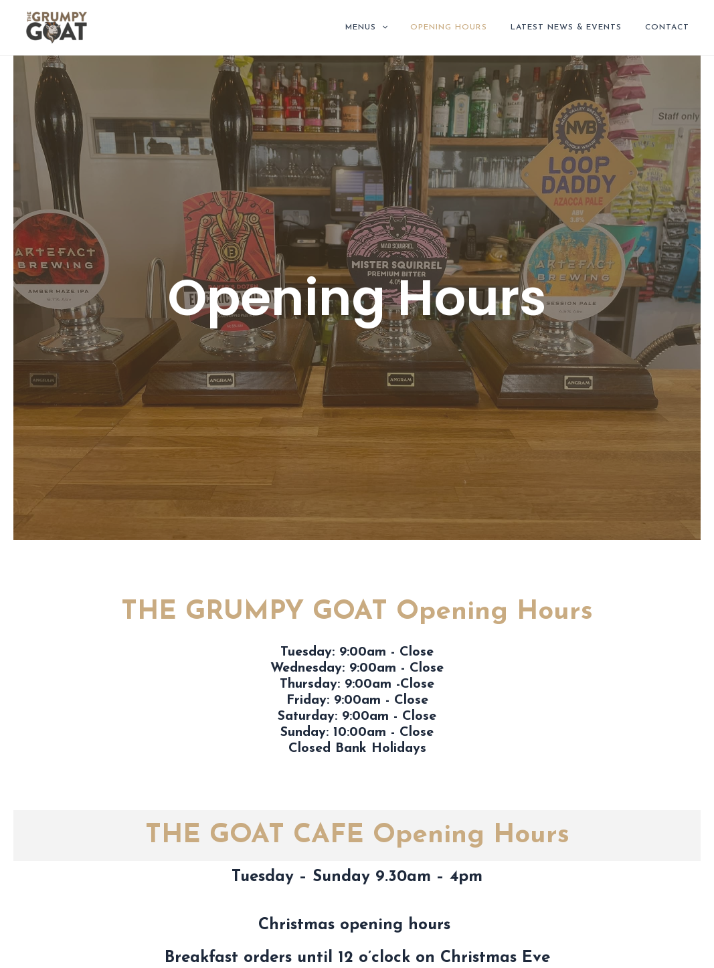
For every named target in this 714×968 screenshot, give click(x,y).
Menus (391, 27)
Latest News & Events (576, 27)
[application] (406, 27)
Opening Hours (466, 27)
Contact (670, 27)
